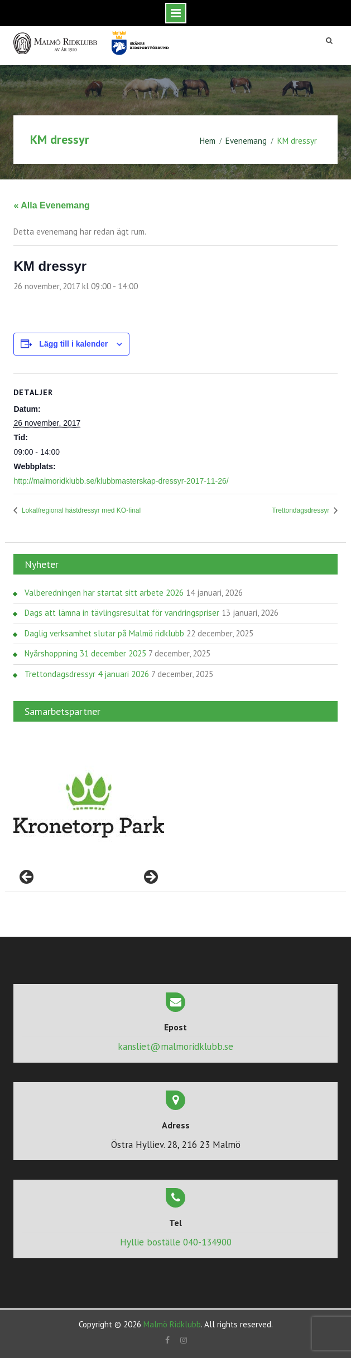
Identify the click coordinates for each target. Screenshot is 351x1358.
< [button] (27, 877)
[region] (88, 805)
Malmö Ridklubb (172, 1324)
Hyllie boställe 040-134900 (176, 1242)
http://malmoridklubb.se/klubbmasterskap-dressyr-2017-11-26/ (120, 480)
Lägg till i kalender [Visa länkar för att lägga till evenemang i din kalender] (73, 343)
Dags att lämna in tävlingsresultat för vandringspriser (122, 612)
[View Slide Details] (88, 805)
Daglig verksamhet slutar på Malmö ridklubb (104, 633)
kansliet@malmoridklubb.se (175, 1046)
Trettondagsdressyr (301, 510)
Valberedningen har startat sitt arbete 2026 (104, 592)
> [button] (150, 877)
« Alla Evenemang (51, 205)
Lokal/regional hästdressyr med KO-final (80, 510)
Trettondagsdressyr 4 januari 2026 (87, 674)
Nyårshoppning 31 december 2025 (85, 653)
